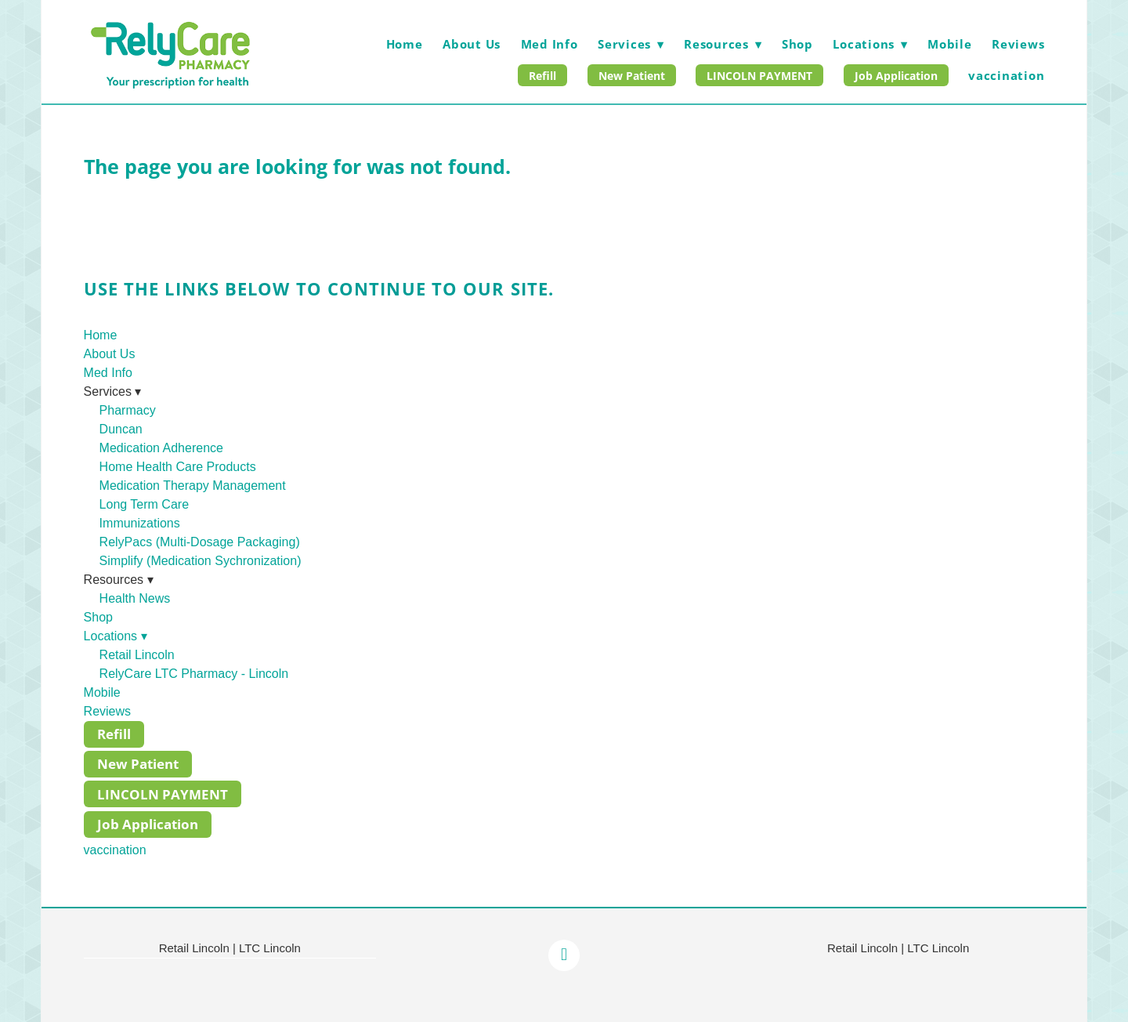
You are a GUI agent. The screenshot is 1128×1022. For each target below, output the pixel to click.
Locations (870, 44)
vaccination (1006, 75)
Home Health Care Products (177, 466)
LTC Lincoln (270, 948)
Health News (135, 598)
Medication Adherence (161, 448)
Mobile (949, 44)
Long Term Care (144, 504)
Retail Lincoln (137, 654)
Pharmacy (127, 410)
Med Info (549, 44)
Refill (542, 75)
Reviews (1018, 44)
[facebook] (564, 955)
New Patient (631, 75)
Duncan (121, 429)
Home (404, 44)
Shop (797, 44)
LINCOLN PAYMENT (759, 75)
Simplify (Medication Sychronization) (200, 560)
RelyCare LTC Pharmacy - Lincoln (194, 673)
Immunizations (139, 523)
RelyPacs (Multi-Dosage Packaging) (199, 542)
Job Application (896, 75)
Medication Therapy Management (192, 485)
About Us (472, 44)
